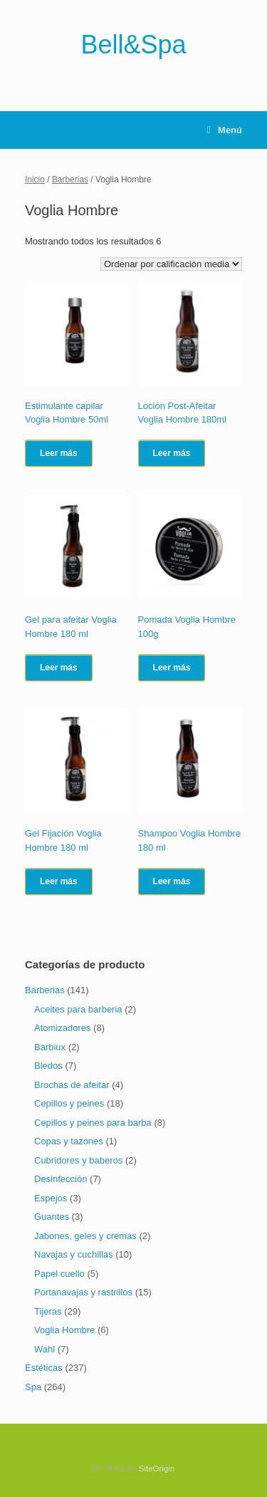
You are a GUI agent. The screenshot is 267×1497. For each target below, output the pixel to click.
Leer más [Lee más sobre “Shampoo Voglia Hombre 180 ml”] (172, 881)
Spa (33, 1387)
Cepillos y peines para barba (93, 1122)
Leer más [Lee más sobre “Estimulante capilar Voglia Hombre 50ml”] (59, 453)
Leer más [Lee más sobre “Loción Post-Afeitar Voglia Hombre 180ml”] (172, 453)
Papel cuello (59, 1273)
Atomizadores (62, 1027)
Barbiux (50, 1047)
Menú (224, 130)
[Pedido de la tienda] (171, 264)
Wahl (44, 1349)
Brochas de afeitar (72, 1084)
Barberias (70, 180)
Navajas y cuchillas (73, 1254)
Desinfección (60, 1179)
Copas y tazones (68, 1141)
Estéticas (44, 1367)
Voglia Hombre (64, 1330)
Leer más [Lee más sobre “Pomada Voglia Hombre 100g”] (172, 668)
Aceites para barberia (78, 1009)
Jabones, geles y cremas (85, 1236)
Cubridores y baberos (78, 1160)
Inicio (35, 180)
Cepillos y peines (69, 1103)
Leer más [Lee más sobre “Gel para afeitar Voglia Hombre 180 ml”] (59, 668)
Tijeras (48, 1311)
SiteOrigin (157, 1468)
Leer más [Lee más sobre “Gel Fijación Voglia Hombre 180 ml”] (59, 881)
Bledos (48, 1065)
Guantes (51, 1216)
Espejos (50, 1198)
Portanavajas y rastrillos (83, 1292)
